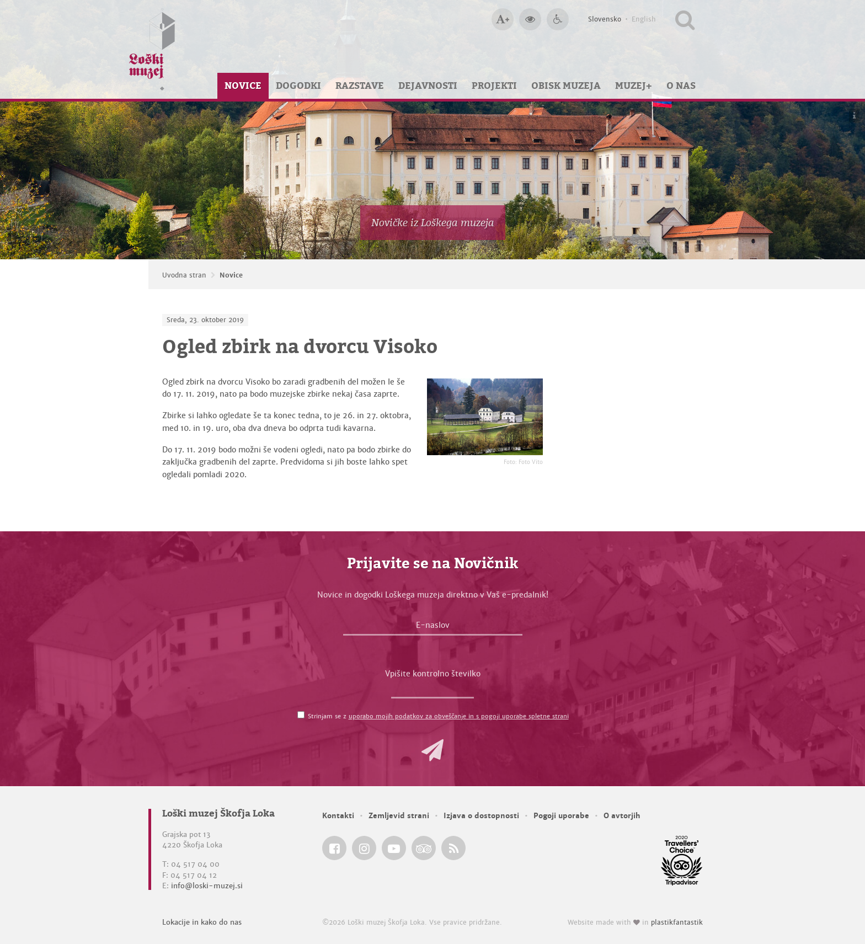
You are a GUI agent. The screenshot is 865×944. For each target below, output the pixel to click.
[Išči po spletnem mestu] (685, 19)
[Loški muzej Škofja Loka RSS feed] (453, 848)
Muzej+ (633, 85)
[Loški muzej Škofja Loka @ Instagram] (364, 848)
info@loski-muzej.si (207, 885)
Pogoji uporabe (561, 815)
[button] (432, 750)
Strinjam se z (438, 716)
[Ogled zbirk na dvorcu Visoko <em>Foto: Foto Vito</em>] (485, 417)
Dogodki (298, 85)
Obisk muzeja (566, 85)
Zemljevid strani (399, 815)
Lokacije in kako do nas (202, 922)
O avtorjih (622, 815)
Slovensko (604, 19)
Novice (243, 85)
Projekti (494, 85)
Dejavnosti (427, 85)
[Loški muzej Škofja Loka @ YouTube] (394, 848)
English (644, 19)
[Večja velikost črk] (503, 19)
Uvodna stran (184, 275)
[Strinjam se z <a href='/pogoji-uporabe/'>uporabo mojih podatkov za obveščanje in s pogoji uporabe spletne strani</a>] (301, 714)
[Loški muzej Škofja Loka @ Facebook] (334, 848)
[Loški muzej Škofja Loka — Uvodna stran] (152, 49)
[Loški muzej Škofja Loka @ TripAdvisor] (424, 848)
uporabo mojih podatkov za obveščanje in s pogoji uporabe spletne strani (459, 716)
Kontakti (338, 815)
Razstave (359, 85)
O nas (681, 85)
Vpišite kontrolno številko (432, 674)
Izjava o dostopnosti (481, 815)
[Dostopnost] (558, 19)
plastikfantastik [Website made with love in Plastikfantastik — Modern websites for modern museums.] (677, 922)
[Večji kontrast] (530, 19)
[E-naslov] (432, 628)
